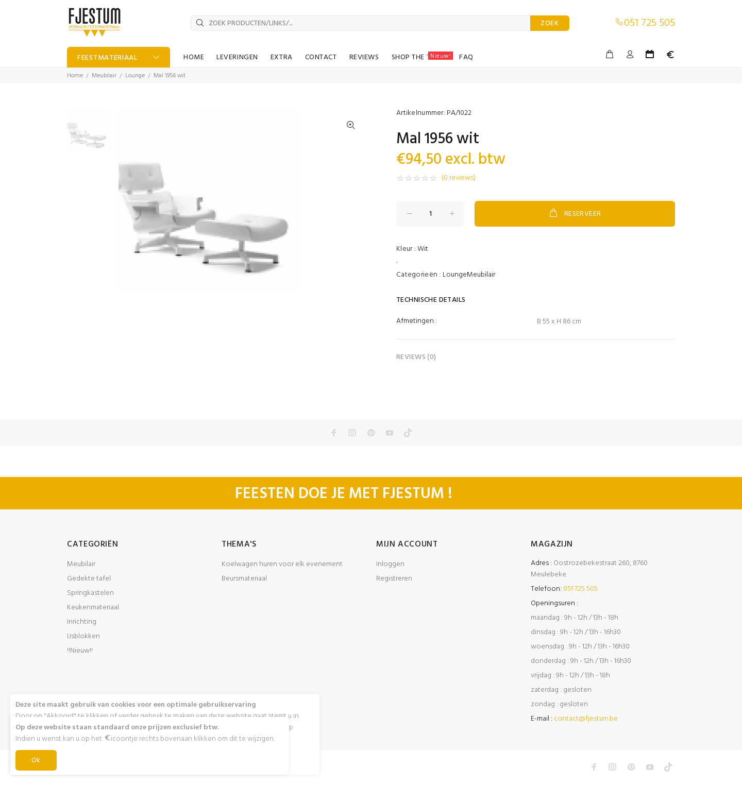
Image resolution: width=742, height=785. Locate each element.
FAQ (466, 57)
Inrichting (81, 622)
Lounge (135, 76)
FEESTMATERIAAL (107, 58)
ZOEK (550, 23)
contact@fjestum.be (586, 719)
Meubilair (104, 76)
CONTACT (321, 57)
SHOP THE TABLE (422, 57)
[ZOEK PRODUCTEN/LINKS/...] (361, 23)
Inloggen (390, 564)
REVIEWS (364, 57)
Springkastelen (90, 593)
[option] (88, 136)
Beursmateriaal (244, 579)
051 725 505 (649, 23)
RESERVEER (574, 214)
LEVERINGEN (237, 57)
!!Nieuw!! (80, 651)
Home (75, 76)
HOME (193, 57)
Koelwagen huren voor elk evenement (282, 564)
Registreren (394, 579)
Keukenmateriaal (93, 607)
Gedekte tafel (89, 579)
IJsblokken (83, 636)
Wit (422, 249)
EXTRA (282, 57)
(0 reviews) (459, 178)
